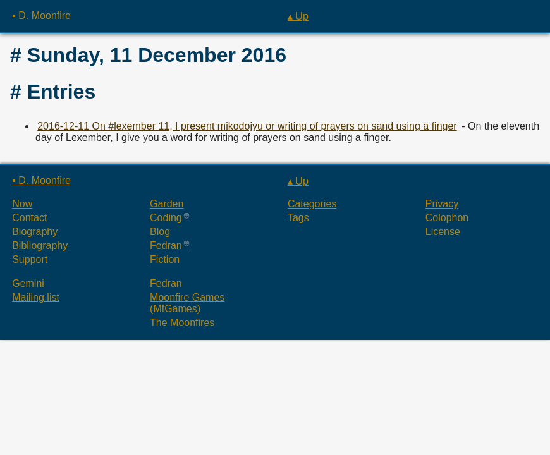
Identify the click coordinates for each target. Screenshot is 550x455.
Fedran (166, 245)
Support (29, 259)
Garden (166, 203)
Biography (35, 231)
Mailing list (35, 297)
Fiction (165, 259)
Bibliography (40, 245)
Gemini (28, 283)
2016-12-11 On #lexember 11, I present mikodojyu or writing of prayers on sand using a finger (246, 126)
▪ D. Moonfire (41, 15)
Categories (312, 203)
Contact (29, 217)
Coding (166, 217)
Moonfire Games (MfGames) (187, 303)
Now (22, 203)
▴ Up (298, 16)
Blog (160, 231)
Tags (298, 217)
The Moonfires (182, 322)
